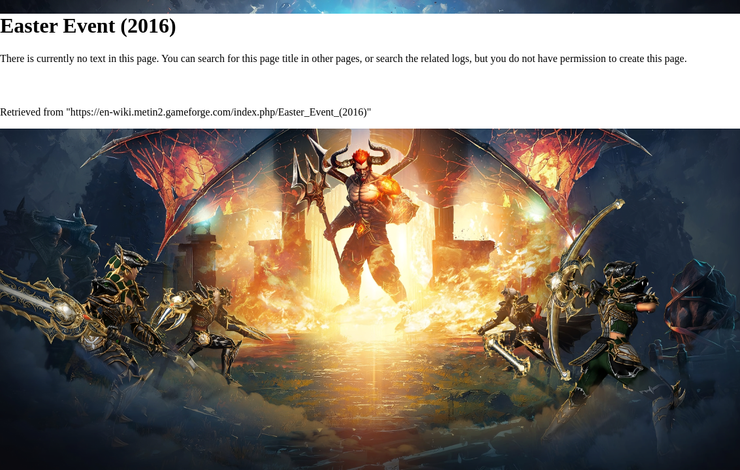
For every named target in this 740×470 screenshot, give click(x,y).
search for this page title (248, 58)
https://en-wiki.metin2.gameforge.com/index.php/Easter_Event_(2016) (219, 112)
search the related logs (423, 58)
